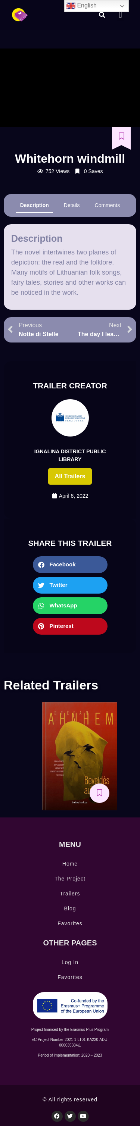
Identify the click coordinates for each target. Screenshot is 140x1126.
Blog (70, 908)
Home (70, 864)
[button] (102, 15)
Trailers (70, 894)
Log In (70, 962)
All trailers (70, 476)
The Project (70, 879)
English (81, 5)
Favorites (70, 923)
